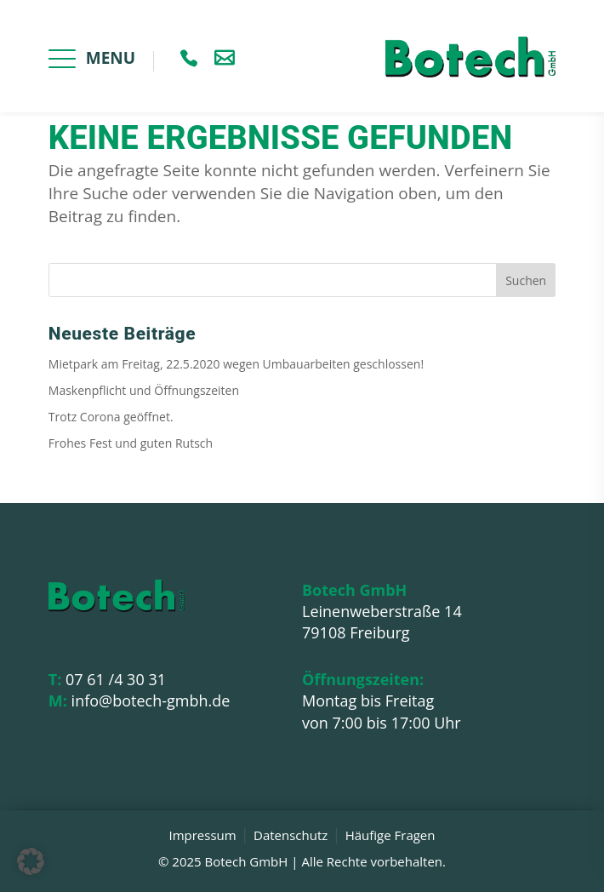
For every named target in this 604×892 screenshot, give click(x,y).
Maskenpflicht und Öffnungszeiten (143, 390)
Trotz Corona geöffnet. (111, 417)
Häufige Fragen (390, 834)
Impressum (202, 834)
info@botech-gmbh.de (139, 700)
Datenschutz (291, 834)
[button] (30, 861)
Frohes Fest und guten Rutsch (130, 443)
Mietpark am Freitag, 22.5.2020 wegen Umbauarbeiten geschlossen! (236, 364)
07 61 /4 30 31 (107, 679)
